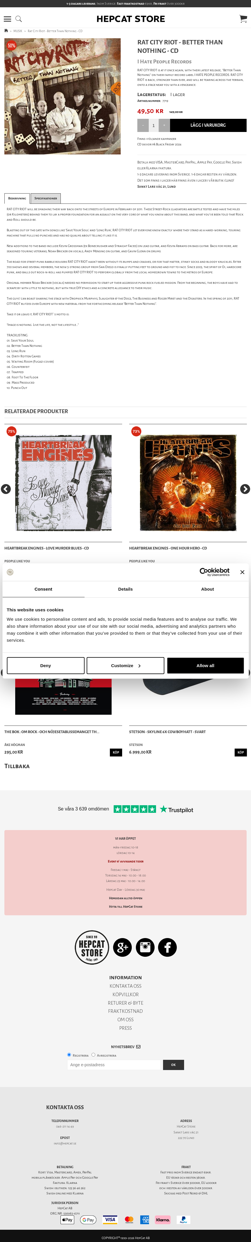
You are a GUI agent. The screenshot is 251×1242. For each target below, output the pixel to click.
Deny (45, 665)
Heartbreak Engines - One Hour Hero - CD (168, 548)
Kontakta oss (65, 1107)
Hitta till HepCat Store (125, 906)
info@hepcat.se (65, 1143)
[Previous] (6, 489)
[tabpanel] (62, 96)
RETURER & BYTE (125, 1003)
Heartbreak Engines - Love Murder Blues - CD (46, 548)
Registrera (81, 1055)
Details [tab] (125, 589)
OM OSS (125, 1020)
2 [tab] (67, 150)
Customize (125, 665)
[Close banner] (242, 572)
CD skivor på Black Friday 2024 (159, 144)
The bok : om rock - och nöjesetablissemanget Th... (51, 731)
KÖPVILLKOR (125, 994)
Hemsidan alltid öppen (125, 898)
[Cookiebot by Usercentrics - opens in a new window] (203, 572)
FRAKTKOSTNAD (125, 1011)
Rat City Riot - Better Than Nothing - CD (55, 31)
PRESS (125, 1028)
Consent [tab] (43, 589)
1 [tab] (58, 150)
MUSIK (17, 31)
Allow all (205, 665)
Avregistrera (106, 1055)
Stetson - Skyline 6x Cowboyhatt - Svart (167, 731)
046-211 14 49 (65, 1126)
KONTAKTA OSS (125, 986)
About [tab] (207, 589)
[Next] (245, 489)
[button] (7, 19)
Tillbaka (17, 766)
